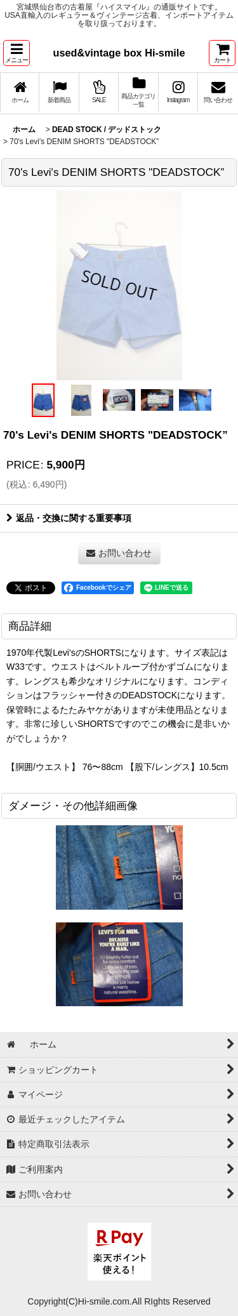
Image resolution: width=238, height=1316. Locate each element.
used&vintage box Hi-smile (119, 52)
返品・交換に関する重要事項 (68, 518)
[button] (16, 53)
